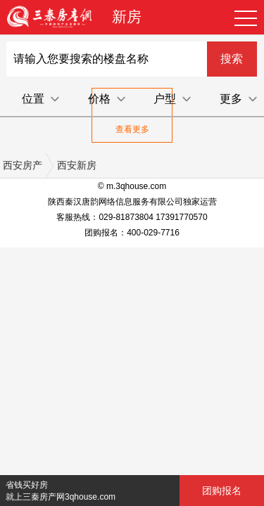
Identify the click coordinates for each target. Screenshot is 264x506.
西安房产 (22, 165)
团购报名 (221, 490)
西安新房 (76, 165)
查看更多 (132, 129)
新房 (127, 16)
